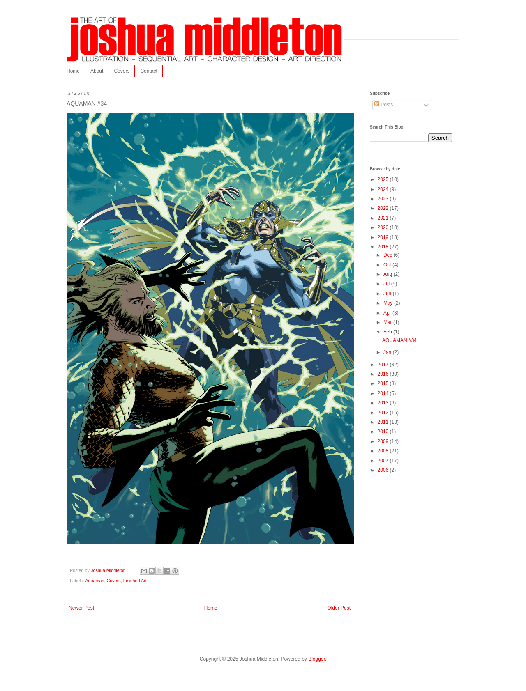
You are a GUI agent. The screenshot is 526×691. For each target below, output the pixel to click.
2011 (384, 422)
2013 (384, 403)
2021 (384, 218)
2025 (384, 179)
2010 (384, 431)
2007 (384, 461)
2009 (384, 441)
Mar (388, 322)
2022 (384, 208)
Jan (388, 352)
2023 (384, 199)
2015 (384, 383)
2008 (384, 451)
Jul (387, 284)
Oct (387, 265)
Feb (388, 332)
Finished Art (135, 580)
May (388, 303)
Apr (387, 313)
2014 (384, 393)
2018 (384, 247)
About (96, 71)
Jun (388, 293)
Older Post (339, 608)
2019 (384, 237)
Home (73, 71)
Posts (383, 105)
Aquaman (94, 580)
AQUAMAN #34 (399, 340)
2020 (384, 227)
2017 (384, 364)
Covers (121, 71)
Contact (148, 71)
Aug (388, 274)
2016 (384, 374)
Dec (388, 255)
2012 (384, 413)
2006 (384, 470)
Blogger (316, 659)
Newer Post (81, 608)
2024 (384, 189)
